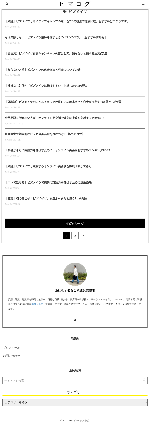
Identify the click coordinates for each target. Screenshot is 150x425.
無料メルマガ (38, 304)
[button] (142, 380)
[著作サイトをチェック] (75, 320)
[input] (75, 380)
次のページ (75, 223)
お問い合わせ (11, 355)
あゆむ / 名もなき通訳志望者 (75, 290)
